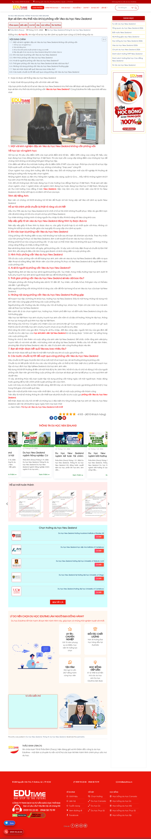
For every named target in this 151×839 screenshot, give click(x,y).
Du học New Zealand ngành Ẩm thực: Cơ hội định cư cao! (58, 456)
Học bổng (77, 7)
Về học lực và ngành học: (23, 45)
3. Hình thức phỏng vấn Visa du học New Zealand (31, 57)
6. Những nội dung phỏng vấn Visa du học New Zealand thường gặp (40, 66)
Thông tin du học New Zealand (37, 15)
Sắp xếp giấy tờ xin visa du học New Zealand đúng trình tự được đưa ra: (38, 52)
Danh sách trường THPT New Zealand (127, 54)
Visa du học (66, 7)
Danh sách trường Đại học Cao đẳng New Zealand (127, 59)
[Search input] (124, 7)
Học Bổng (45, 25)
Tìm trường (56, 25)
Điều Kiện (23, 25)
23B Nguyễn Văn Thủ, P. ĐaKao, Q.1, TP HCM (32, 782)
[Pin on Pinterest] (64, 418)
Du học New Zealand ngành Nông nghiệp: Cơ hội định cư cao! (91, 456)
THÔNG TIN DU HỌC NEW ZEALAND (58, 425)
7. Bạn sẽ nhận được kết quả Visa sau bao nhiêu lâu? (33, 69)
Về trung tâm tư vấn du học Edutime (124, 2)
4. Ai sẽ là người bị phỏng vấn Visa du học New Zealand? (35, 60)
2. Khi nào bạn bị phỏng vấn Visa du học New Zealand (34, 54)
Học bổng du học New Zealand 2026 (127, 41)
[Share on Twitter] (56, 418)
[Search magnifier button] (135, 8)
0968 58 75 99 (93, 782)
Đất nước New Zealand (121, 32)
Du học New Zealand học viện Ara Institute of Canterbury (82, 547)
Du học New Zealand (16, 15)
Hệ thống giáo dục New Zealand (125, 36)
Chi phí (86, 7)
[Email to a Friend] (60, 418)
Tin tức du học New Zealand (123, 65)
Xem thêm (32, 475)
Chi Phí (32, 25)
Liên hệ (104, 7)
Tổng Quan (14, 25)
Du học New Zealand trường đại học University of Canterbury (81, 589)
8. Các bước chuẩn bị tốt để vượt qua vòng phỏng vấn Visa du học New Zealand (45, 72)
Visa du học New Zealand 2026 (125, 45)
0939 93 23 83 (81, 782)
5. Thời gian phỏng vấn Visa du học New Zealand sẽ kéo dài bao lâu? (40, 63)
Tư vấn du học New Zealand (124, 24)
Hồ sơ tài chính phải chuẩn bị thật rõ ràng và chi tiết (31, 50)
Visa (38, 25)
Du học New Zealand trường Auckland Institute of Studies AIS (81, 533)
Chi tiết (99, 537)
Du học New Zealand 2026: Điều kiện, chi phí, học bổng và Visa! (25, 456)
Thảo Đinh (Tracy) (17, 30)
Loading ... (33, 712)
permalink (80, 737)
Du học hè (95, 7)
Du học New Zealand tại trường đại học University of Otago (81, 575)
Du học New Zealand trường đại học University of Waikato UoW (80, 561)
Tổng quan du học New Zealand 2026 (127, 28)
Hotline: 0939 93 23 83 (20, 2)
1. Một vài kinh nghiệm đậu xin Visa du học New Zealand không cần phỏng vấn (44, 42)
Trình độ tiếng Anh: (20, 47)
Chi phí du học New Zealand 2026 (126, 49)
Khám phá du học (52, 7)
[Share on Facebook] (51, 418)
